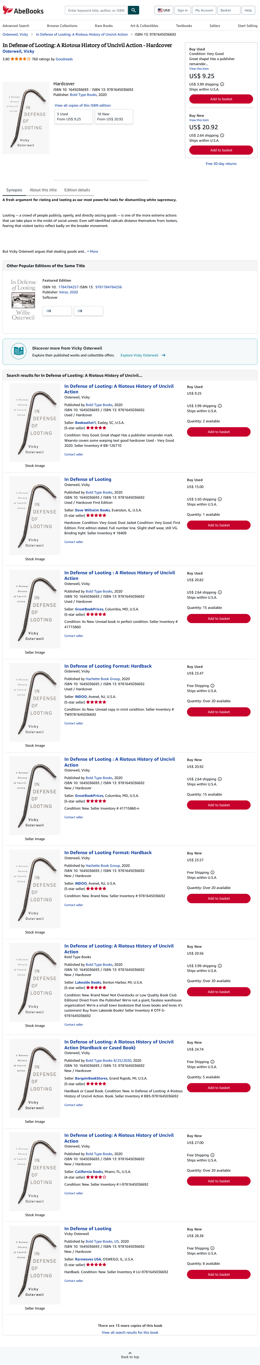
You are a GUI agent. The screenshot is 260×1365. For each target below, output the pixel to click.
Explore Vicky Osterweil (144, 355)
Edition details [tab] (77, 189)
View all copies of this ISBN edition (83, 105)
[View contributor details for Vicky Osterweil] (18, 51)
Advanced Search (16, 25)
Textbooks (184, 25)
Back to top (130, 1357)
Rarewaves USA (88, 1259)
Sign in (183, 10)
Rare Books (104, 25)
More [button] (94, 251)
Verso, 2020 (68, 292)
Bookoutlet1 (85, 422)
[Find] (133, 10)
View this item (199, 68)
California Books (89, 1171)
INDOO (81, 696)
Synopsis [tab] (14, 189)
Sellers (215, 25)
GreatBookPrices (89, 609)
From (74, 116)
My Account (204, 10)
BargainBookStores (91, 1078)
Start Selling (247, 25)
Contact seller (73, 454)
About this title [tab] (43, 189)
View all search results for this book (130, 1332)
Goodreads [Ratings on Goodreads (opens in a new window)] (64, 59)
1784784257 (69, 287)
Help (248, 10)
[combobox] (96, 10)
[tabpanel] (92, 225)
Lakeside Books (88, 982)
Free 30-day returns (221, 163)
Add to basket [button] (221, 99)
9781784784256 (108, 287)
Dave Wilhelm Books (92, 510)
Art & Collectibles (144, 25)
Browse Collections (62, 25)
